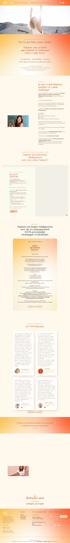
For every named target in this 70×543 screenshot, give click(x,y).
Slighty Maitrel (39, 541)
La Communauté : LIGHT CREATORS (37, 2)
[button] (24, 2)
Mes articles (23, 517)
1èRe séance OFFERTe (36, 525)
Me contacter (23, 518)
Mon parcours (23, 516)
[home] (5, 3)
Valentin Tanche (47, 541)
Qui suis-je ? (16, 2)
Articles (47, 2)
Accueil (11, 2)
